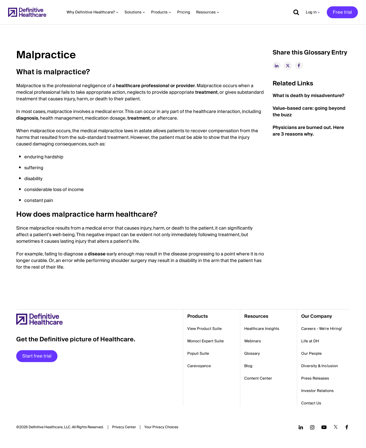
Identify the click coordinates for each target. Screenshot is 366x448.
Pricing (183, 12)
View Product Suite (204, 328)
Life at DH (310, 341)
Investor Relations (317, 391)
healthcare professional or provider (155, 86)
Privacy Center (124, 427)
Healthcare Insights (261, 328)
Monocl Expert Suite (205, 341)
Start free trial (36, 356)
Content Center (258, 378)
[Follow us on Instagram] (312, 427)
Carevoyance (199, 366)
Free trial (342, 12)
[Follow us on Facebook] (347, 427)
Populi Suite (198, 353)
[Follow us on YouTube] (324, 427)
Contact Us (311, 403)
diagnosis (27, 118)
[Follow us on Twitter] (336, 427)
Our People (311, 353)
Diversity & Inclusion (319, 366)
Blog (248, 366)
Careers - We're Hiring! (321, 328)
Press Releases (315, 378)
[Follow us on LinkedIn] (301, 427)
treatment (206, 92)
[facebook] (299, 66)
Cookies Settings (161, 427)
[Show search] (294, 12)
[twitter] (288, 66)
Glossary (252, 353)
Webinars (252, 341)
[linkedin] (277, 66)
